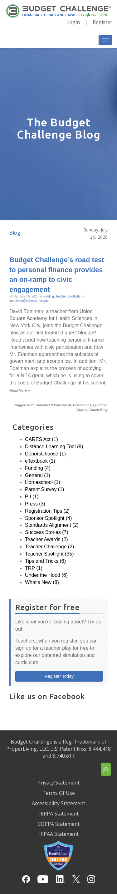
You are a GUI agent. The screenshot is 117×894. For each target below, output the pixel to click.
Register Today (59, 676)
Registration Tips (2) (47, 511)
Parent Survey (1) (44, 489)
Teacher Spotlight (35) (49, 553)
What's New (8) (42, 582)
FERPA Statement (58, 813)
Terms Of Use (58, 793)
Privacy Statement (58, 782)
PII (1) (32, 496)
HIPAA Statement (58, 834)
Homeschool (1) (42, 482)
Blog (14, 232)
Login (73, 22)
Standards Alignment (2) (52, 525)
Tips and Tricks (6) (45, 561)
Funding (48, 296)
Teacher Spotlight (68, 296)
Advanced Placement (54, 405)
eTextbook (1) (40, 461)
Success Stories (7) (46, 532)
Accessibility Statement (58, 803)
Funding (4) (38, 468)
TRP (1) (33, 568)
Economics (82, 405)
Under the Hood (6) (46, 575)
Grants (81, 410)
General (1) (37, 475)
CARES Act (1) (41, 439)
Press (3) (35, 503)
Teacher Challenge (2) (49, 546)
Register (102, 22)
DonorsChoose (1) (45, 453)
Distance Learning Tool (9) (54, 446)
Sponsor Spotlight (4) (48, 518)
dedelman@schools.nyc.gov (28, 300)
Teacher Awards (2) (46, 539)
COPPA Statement (59, 823)
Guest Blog (98, 410)
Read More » (19, 390)
